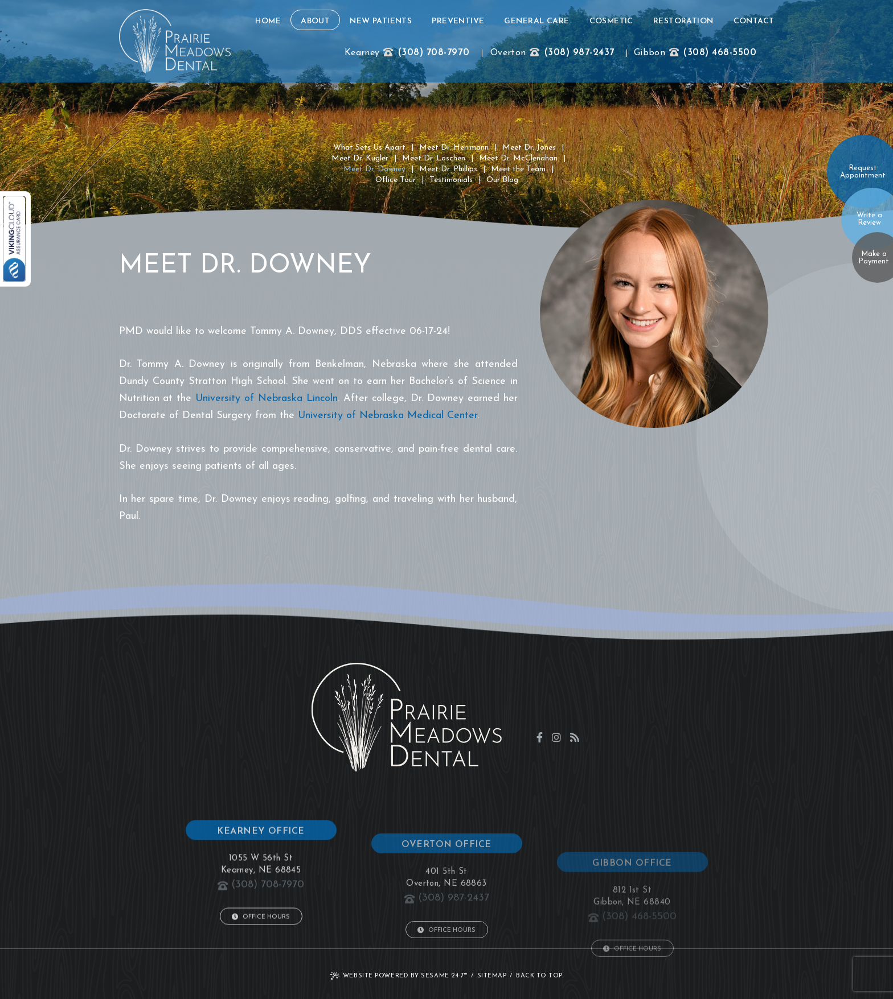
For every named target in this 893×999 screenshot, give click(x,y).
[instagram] (556, 737)
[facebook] (539, 737)
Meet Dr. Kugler (359, 158)
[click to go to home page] (175, 41)
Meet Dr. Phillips (448, 169)
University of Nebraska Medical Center (387, 415)
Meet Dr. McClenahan (518, 158)
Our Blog (502, 180)
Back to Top (539, 976)
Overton (508, 52)
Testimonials (451, 180)
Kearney (362, 52)
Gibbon (649, 52)
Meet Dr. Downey (374, 169)
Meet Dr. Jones (529, 147)
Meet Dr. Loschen (433, 158)
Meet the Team (518, 169)
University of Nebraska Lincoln (266, 398)
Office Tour (395, 180)
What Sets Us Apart (369, 147)
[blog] (574, 737)
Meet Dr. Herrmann (454, 147)
